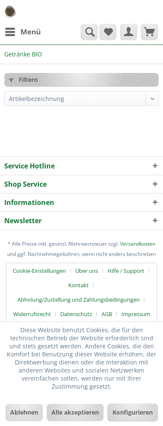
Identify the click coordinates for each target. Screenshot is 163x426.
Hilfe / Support (125, 271)
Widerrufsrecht (32, 314)
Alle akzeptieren (75, 412)
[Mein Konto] (128, 31)
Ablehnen (24, 412)
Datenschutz (76, 314)
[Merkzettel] (107, 31)
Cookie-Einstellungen (39, 271)
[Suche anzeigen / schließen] (89, 31)
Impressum (135, 314)
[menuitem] (22, 31)
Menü (23, 30)
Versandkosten (137, 243)
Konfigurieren (132, 412)
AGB (106, 314)
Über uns (86, 271)
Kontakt (78, 285)
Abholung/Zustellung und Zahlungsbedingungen (78, 299)
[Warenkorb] (149, 31)
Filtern (23, 80)
